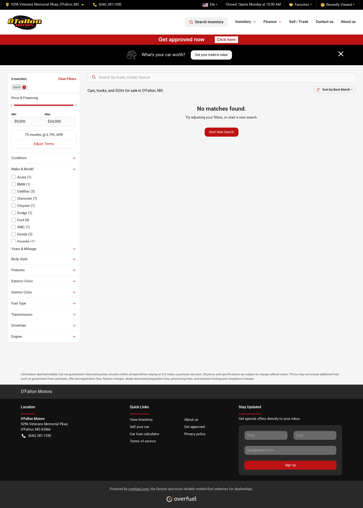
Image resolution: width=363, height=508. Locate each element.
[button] (46, 4)
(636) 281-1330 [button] (107, 4)
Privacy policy (195, 434)
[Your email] (290, 450)
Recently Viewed (336, 4)
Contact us (324, 21)
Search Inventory (206, 22)
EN (209, 5)
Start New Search (221, 132)
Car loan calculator (144, 434)
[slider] (11, 105)
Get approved (194, 427)
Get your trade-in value (211, 55)
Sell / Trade (298, 21)
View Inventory (141, 420)
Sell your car (139, 427)
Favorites (299, 4)
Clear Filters (67, 79)
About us (348, 21)
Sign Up (290, 465)
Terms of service (143, 441)
